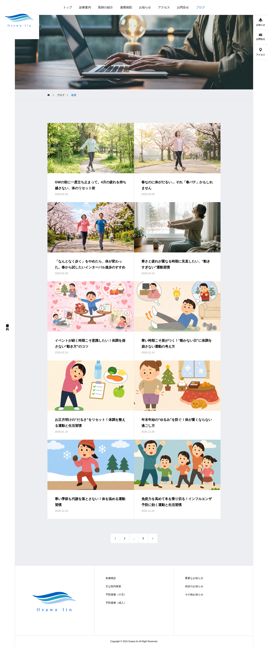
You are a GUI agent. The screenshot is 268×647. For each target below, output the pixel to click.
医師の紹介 (105, 7)
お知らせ (145, 7)
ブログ (200, 7)
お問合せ (183, 7)
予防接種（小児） (116, 594)
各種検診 (111, 578)
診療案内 (85, 7)
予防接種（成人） (116, 602)
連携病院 (126, 7)
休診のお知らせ (194, 586)
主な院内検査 (113, 586)
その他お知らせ (194, 594)
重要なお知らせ (194, 578)
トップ (67, 7)
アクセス (164, 7)
